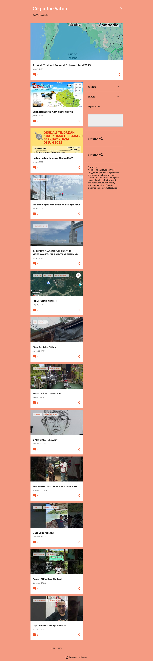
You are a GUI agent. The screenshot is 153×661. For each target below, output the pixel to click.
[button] (118, 75)
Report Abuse (94, 106)
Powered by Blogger (76, 657)
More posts (56, 648)
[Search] (121, 8)
